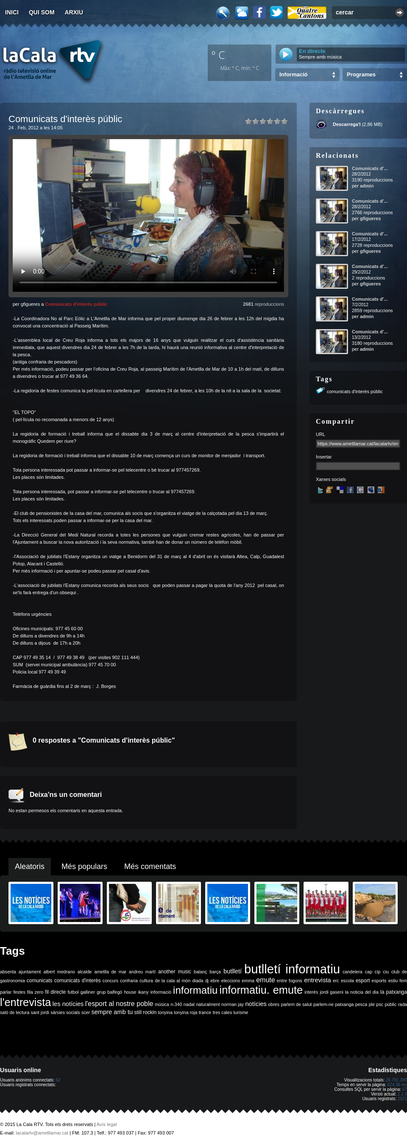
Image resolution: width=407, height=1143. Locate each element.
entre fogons (289, 980)
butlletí (232, 971)
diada (197, 980)
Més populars (84, 866)
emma (248, 980)
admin (367, 185)
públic (390, 1004)
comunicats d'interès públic (355, 391)
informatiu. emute (261, 990)
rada (402, 1004)
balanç (200, 971)
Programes (361, 74)
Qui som (42, 12)
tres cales (222, 1012)
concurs (110, 980)
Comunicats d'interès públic (76, 304)
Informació (293, 74)
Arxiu (74, 12)
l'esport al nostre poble (119, 1003)
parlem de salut (296, 1004)
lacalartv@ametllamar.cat (42, 1132)
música (162, 1004)
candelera (352, 971)
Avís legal (107, 1124)
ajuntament (30, 971)
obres (273, 1004)
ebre (214, 980)
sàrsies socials (65, 1012)
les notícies (68, 1003)
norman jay (232, 1004)
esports (378, 980)
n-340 (176, 1004)
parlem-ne (323, 1004)
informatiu (195, 990)
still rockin (145, 1012)
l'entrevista (25, 1002)
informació (161, 992)
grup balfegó (109, 992)
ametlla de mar (110, 971)
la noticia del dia (362, 992)
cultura (146, 980)
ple (372, 1004)
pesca (361, 1004)
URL (320, 434)
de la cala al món (172, 980)
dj (207, 980)
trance (205, 1012)
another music (174, 972)
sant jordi (40, 1012)
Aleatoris (30, 866)
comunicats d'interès (77, 981)
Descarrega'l (347, 124)
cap (368, 971)
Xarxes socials (331, 479)
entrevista (317, 980)
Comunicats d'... (370, 168)
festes (19, 992)
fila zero (35, 992)
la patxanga (393, 992)
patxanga (344, 1004)
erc (336, 980)
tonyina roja (185, 1012)
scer (85, 1012)
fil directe (55, 992)
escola (347, 980)
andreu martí (142, 971)
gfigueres (370, 218)
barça (215, 971)
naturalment (208, 1004)
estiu (393, 980)
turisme (241, 1012)
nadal (189, 1004)
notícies (256, 1003)
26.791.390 (396, 1080)
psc (379, 1004)
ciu (386, 971)
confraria (128, 980)
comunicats (40, 981)
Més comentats (150, 866)
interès (311, 992)
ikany (143, 992)
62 (58, 1080)
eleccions (230, 980)
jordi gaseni (331, 992)
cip (378, 971)
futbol (72, 992)
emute (265, 980)
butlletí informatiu (292, 969)
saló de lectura (14, 1012)
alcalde (85, 971)
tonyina (165, 1012)
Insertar (324, 456)
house (130, 992)
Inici (12, 12)
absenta (8, 971)
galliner (88, 992)
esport (363, 981)
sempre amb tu (112, 1012)
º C (218, 55)
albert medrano (59, 971)
